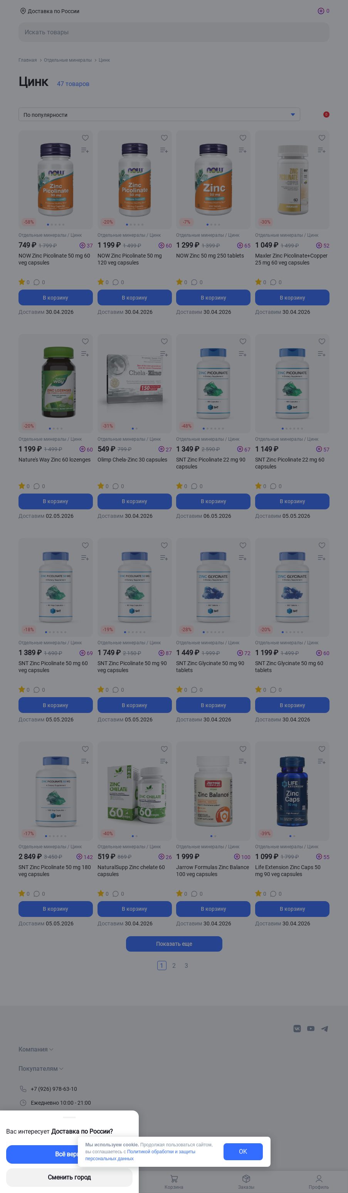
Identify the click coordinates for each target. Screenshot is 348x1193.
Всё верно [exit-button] (69, 1154)
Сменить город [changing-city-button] (69, 1177)
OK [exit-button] (243, 1151)
